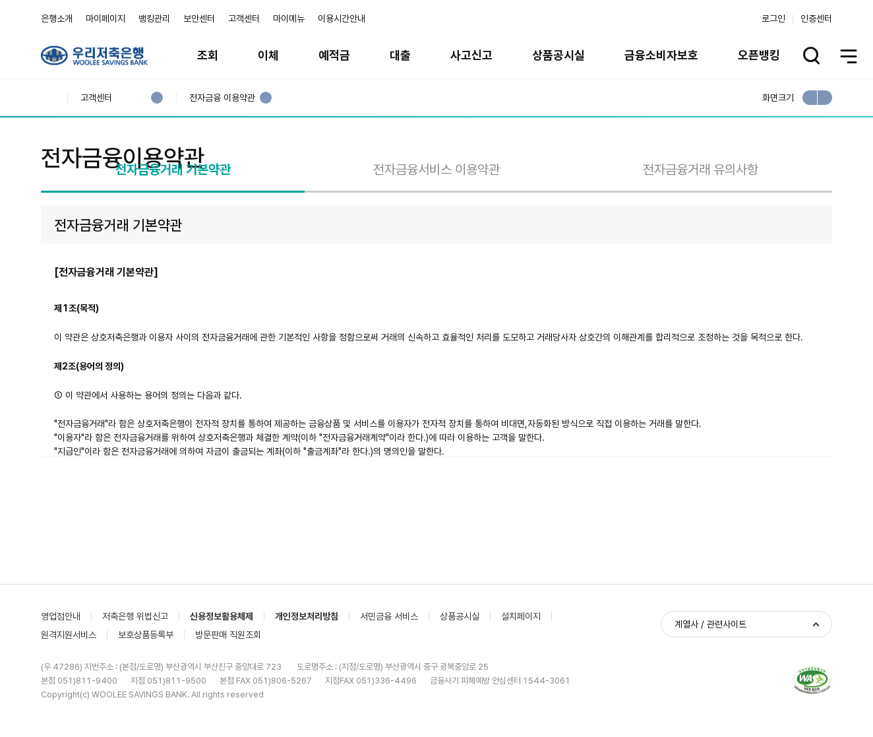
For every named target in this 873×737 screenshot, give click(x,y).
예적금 (334, 55)
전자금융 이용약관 (222, 97)
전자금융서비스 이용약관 (436, 233)
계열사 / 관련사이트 (710, 692)
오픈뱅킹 (759, 55)
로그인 (773, 18)
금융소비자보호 (661, 55)
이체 (268, 55)
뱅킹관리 (154, 18)
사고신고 (471, 55)
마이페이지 (105, 18)
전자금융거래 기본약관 (173, 233)
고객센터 (244, 18)
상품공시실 (558, 55)
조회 (207, 55)
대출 (400, 55)
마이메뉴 (289, 18)
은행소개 (57, 18)
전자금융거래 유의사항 (700, 233)
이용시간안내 (341, 18)
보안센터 (199, 18)
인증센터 (816, 18)
